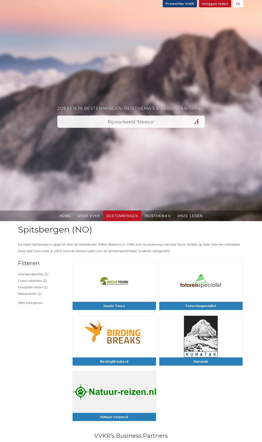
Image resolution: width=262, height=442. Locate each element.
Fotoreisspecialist (201, 305)
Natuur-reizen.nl (114, 416)
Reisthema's (158, 216)
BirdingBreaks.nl (114, 361)
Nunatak (200, 361)
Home (65, 216)
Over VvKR (88, 216)
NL (238, 4)
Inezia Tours (114, 305)
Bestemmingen (122, 216)
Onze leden (190, 216)
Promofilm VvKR (180, 4)
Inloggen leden (215, 4)
